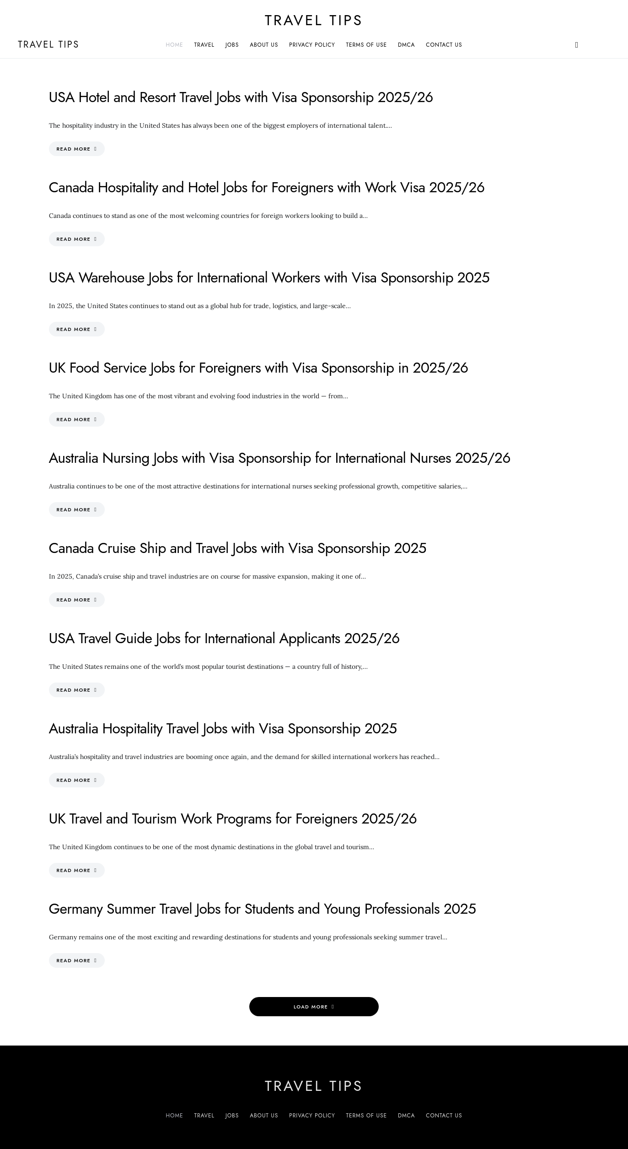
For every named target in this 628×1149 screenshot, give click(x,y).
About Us (264, 45)
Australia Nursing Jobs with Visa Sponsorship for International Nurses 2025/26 (279, 457)
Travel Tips (314, 20)
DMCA (406, 45)
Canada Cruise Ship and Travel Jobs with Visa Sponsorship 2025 (237, 547)
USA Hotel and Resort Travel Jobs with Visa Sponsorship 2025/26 (241, 97)
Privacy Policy (312, 45)
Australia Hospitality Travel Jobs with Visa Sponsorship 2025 (223, 728)
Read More (74, 148)
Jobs (232, 45)
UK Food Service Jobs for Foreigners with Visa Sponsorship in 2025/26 (258, 367)
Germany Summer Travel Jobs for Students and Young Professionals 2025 (262, 908)
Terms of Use (366, 45)
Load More (311, 1006)
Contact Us (444, 45)
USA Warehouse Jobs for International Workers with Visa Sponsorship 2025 (269, 277)
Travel (204, 45)
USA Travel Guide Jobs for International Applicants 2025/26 (224, 638)
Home (174, 45)
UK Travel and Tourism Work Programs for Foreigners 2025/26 (233, 818)
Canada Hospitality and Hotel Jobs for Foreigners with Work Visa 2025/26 (267, 187)
